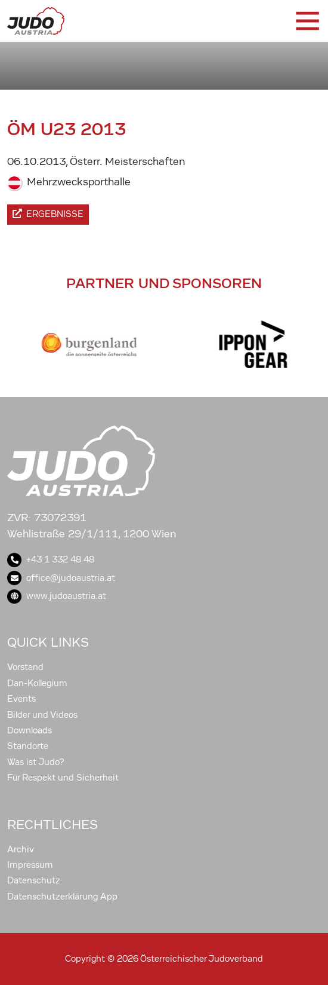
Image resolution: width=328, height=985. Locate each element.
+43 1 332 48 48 (50, 559)
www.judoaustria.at (56, 596)
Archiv (20, 849)
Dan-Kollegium (37, 683)
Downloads (29, 730)
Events (21, 698)
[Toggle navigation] (306, 21)
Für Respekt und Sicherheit (63, 777)
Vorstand (25, 667)
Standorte (27, 746)
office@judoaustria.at (61, 578)
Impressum (30, 864)
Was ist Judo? (35, 762)
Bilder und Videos (42, 714)
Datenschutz (33, 880)
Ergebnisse (48, 214)
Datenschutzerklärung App (62, 896)
